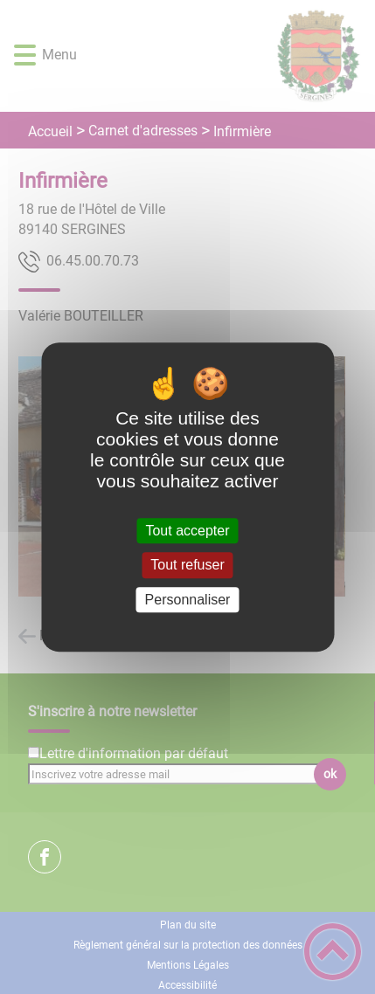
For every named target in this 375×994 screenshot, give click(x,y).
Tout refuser (187, 565)
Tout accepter (187, 530)
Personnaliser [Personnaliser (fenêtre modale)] (188, 599)
